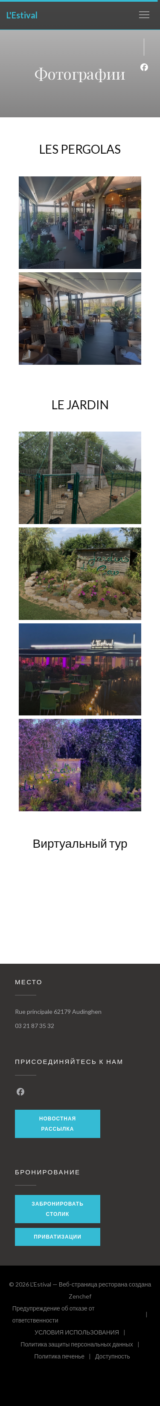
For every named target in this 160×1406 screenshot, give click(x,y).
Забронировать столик (58, 1208)
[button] (144, 15)
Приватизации (57, 1236)
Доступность (112, 1357)
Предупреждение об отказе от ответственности (82, 1314)
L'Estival (22, 15)
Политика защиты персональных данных (81, 1345)
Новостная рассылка (57, 1123)
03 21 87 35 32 (34, 1025)
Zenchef (80, 1296)
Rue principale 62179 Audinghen (58, 1011)
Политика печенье (64, 1357)
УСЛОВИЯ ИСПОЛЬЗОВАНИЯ (82, 1333)
